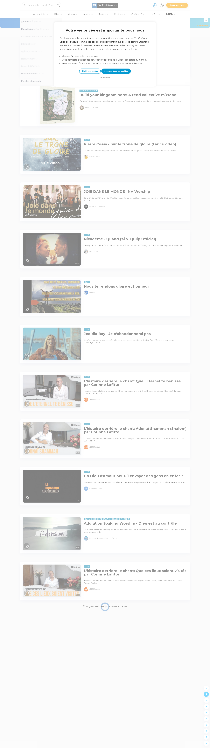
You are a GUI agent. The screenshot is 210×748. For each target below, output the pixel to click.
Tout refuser (105, 78)
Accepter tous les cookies (116, 71)
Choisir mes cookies (90, 71)
